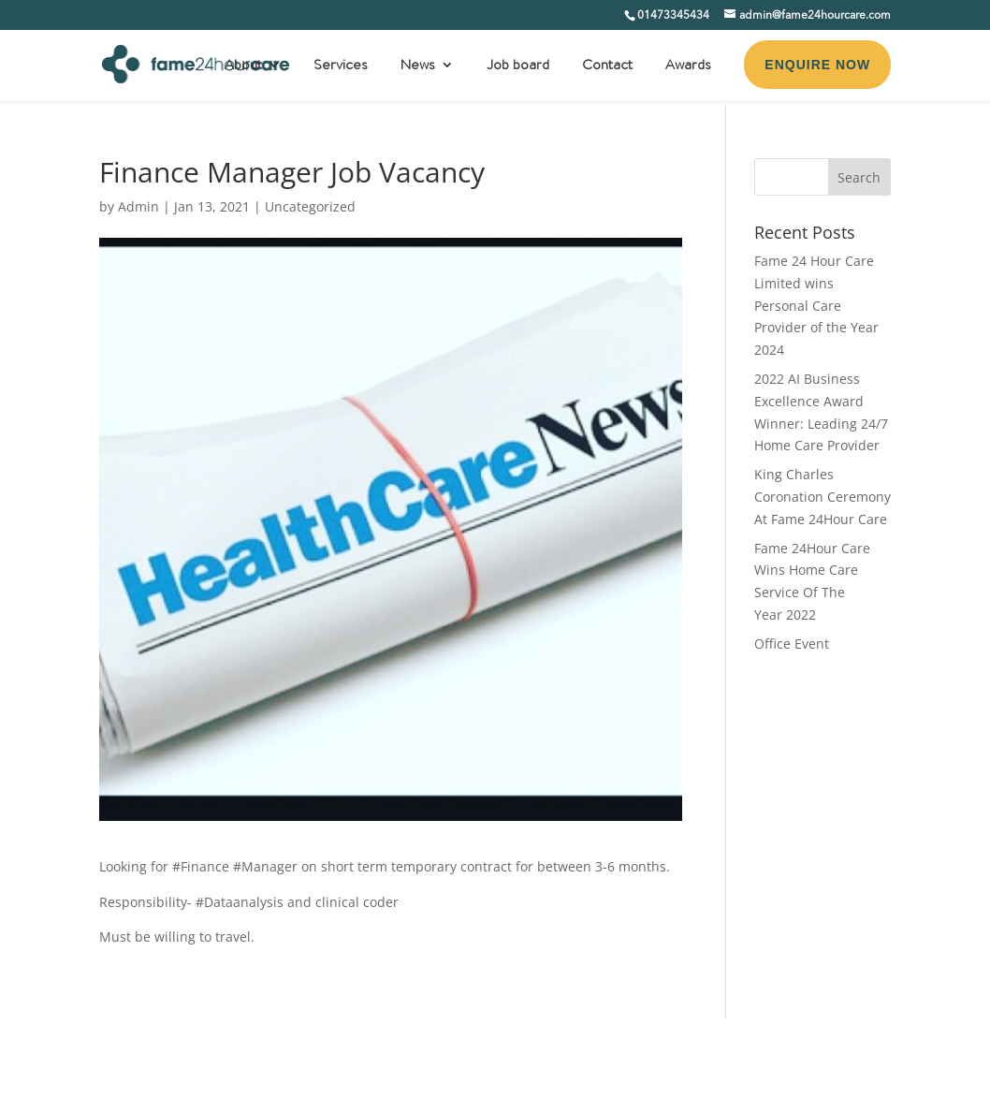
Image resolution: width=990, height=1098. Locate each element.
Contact (607, 66)
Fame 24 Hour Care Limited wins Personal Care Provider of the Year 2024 (816, 305)
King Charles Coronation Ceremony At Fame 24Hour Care (822, 496)
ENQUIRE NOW (817, 64)
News (417, 66)
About (243, 66)
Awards (688, 66)
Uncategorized (310, 206)
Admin (138, 206)
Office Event (791, 643)
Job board (518, 66)
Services (340, 66)
